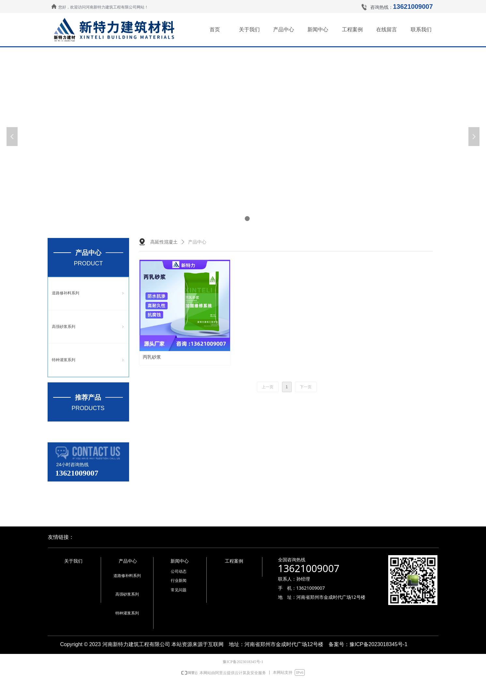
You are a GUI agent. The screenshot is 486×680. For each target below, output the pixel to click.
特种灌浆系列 (88, 360)
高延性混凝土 (164, 242)
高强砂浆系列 (88, 327)
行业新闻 (178, 580)
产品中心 (197, 242)
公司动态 (178, 571)
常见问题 (178, 590)
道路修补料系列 (88, 293)
